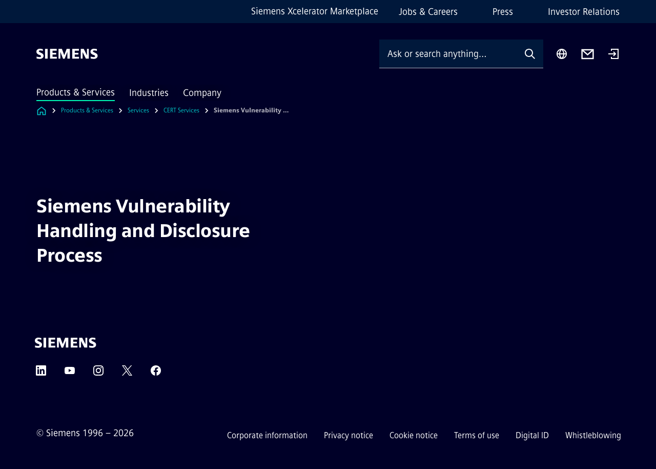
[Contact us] (587, 54)
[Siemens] (67, 54)
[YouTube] (70, 373)
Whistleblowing (593, 435)
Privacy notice (348, 435)
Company (202, 93)
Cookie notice (413, 435)
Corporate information (267, 435)
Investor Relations (584, 11)
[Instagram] (98, 373)
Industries (149, 93)
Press (503, 11)
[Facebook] (156, 373)
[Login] (613, 55)
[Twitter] (127, 373)
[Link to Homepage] (41, 110)
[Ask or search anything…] (448, 54)
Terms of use (476, 435)
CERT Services (181, 110)
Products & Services (75, 92)
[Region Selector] (562, 54)
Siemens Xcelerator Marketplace (314, 11)
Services (138, 110)
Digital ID (532, 435)
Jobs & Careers (428, 11)
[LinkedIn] (41, 373)
